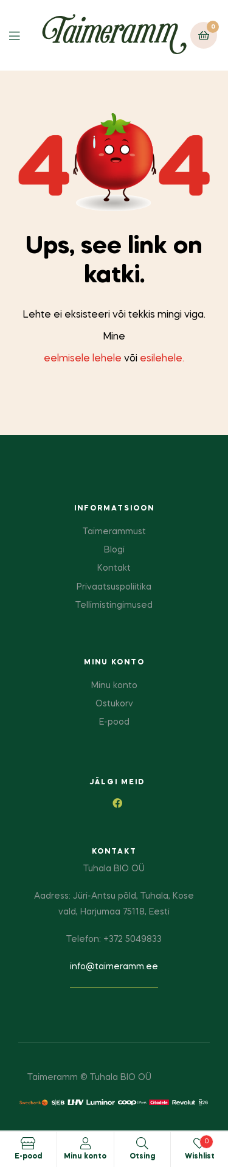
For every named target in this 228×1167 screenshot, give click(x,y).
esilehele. (162, 359)
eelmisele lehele (83, 359)
